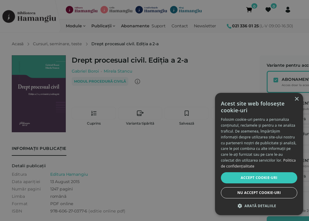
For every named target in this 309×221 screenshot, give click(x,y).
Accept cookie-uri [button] (259, 177)
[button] (259, 205)
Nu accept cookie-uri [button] (259, 192)
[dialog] (259, 154)
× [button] (296, 99)
